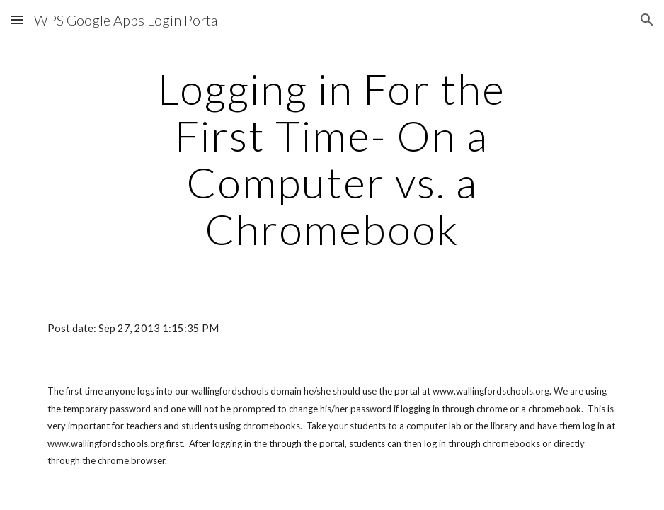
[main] (332, 159)
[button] (17, 19)
